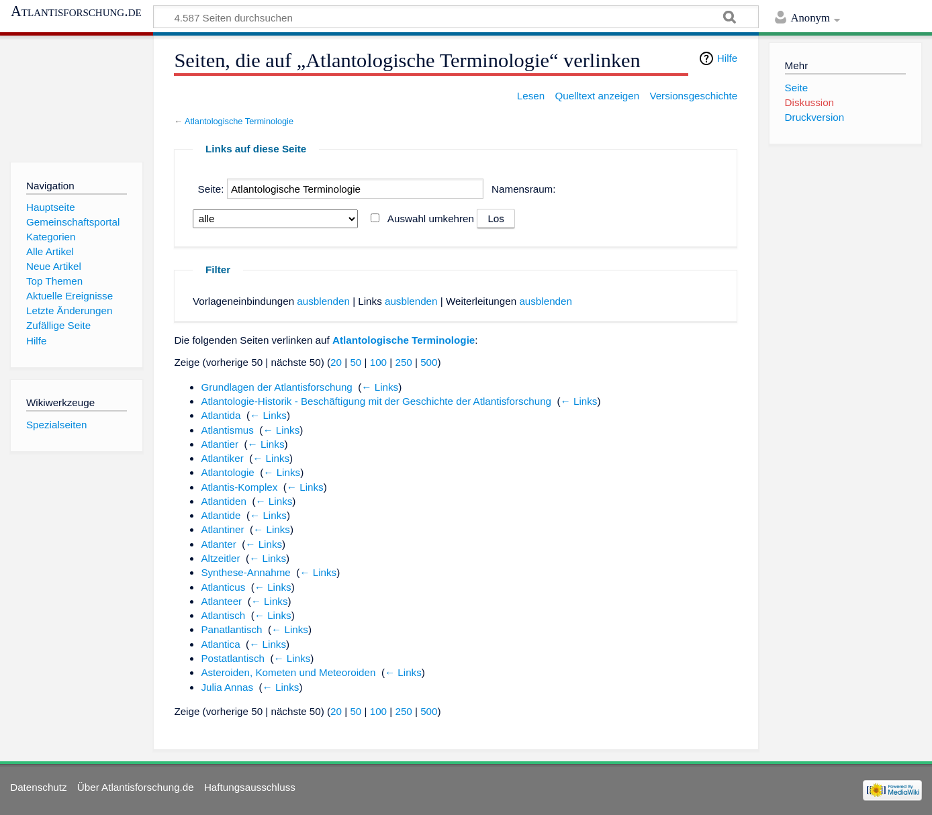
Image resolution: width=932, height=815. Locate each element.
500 (428, 362)
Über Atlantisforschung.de (135, 787)
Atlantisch (223, 615)
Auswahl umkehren (430, 218)
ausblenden (323, 301)
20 (336, 362)
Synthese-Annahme (245, 572)
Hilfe (727, 58)
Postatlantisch (233, 658)
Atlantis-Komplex (239, 487)
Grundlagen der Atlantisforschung (276, 387)
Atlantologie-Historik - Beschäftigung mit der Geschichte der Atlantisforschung (376, 401)
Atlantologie (227, 472)
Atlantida (220, 415)
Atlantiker (222, 458)
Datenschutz (38, 787)
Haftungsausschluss (249, 787)
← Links (379, 387)
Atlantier (219, 444)
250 (403, 362)
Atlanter (218, 544)
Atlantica (220, 644)
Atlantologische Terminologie (239, 121)
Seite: (211, 189)
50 (355, 362)
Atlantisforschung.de (76, 11)
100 (378, 362)
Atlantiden (223, 501)
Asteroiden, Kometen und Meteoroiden (288, 672)
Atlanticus (223, 587)
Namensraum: (523, 189)
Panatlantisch (231, 629)
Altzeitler (220, 558)
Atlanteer (221, 601)
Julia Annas (227, 687)
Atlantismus (227, 430)
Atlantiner (222, 529)
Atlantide (220, 515)
